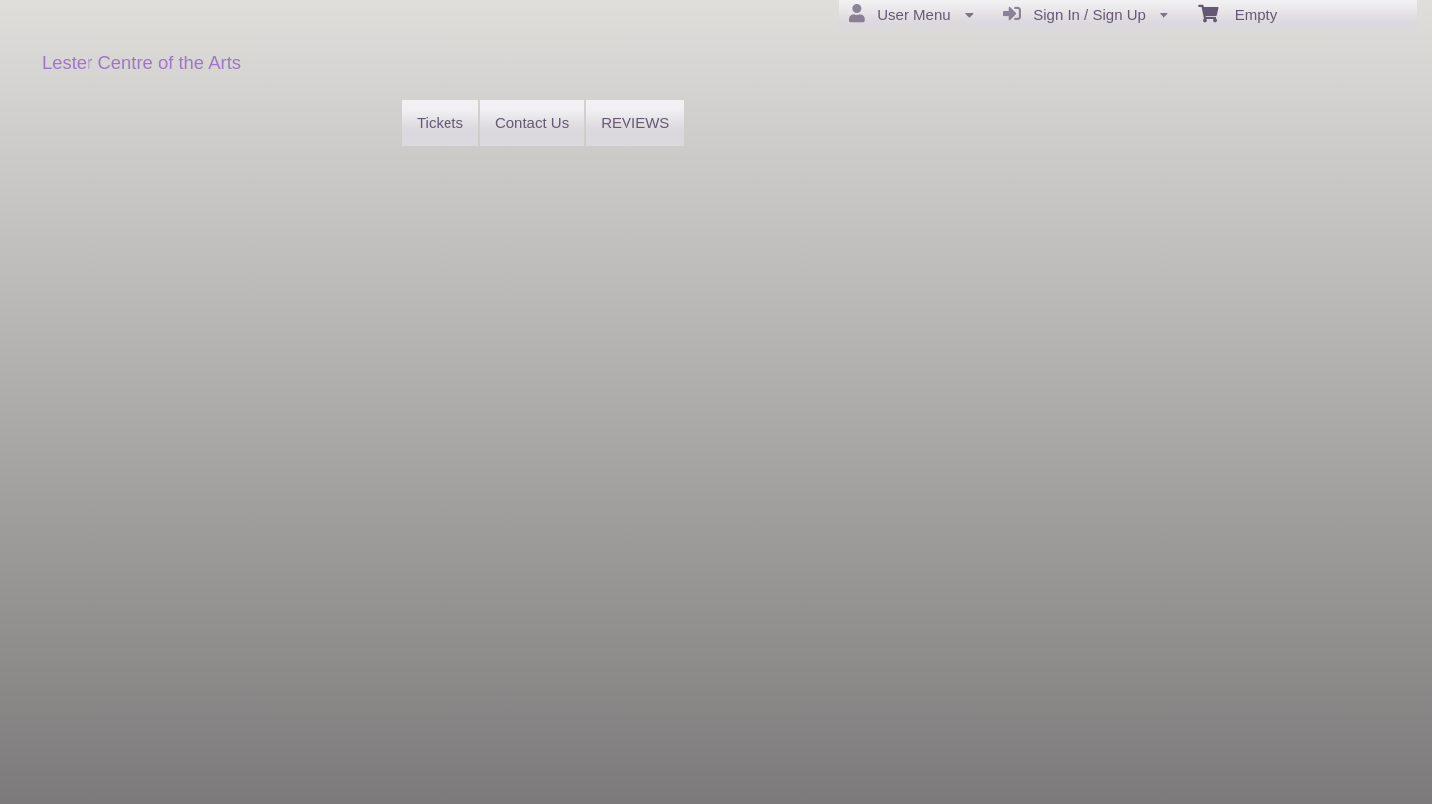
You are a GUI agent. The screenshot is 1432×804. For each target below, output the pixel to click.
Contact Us (532, 122)
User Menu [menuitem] (911, 14)
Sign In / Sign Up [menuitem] (1085, 14)
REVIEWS (635, 122)
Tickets (440, 122)
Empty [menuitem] (1237, 13)
